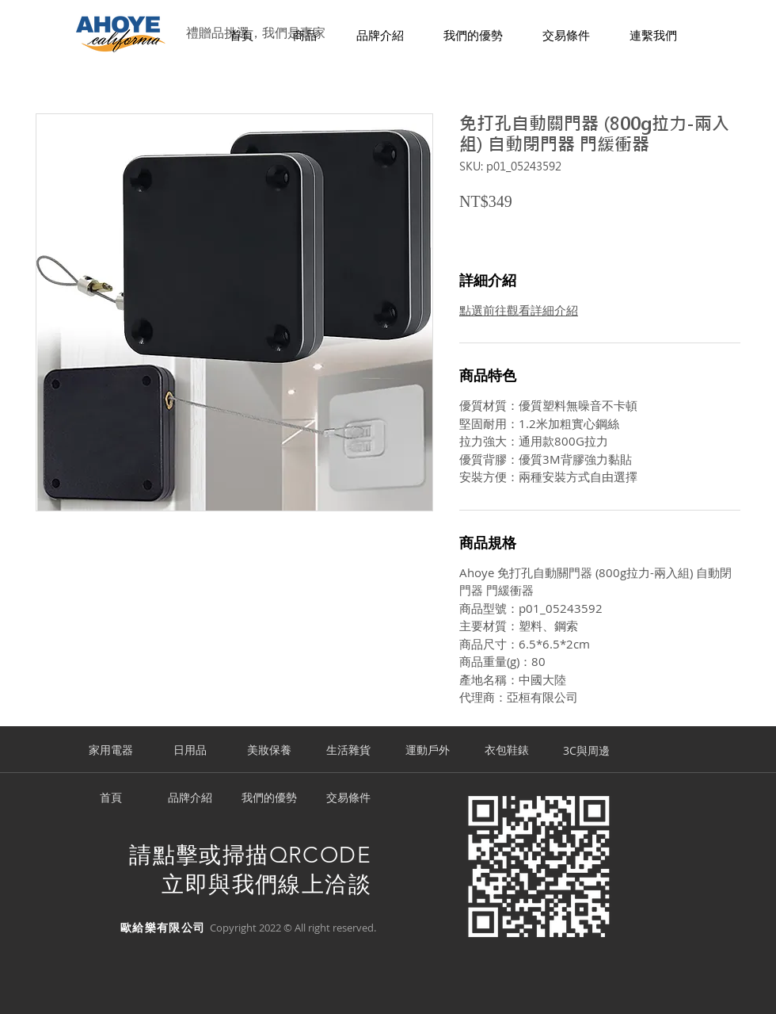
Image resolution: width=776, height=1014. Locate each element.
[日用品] (190, 751)
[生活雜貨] (348, 751)
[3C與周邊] (586, 751)
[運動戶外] (427, 751)
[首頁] (110, 798)
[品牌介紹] (190, 798)
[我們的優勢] (269, 798)
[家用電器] (110, 751)
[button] (305, 36)
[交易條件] (348, 798)
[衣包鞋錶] (506, 751)
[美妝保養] (269, 751)
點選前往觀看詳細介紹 (518, 310)
